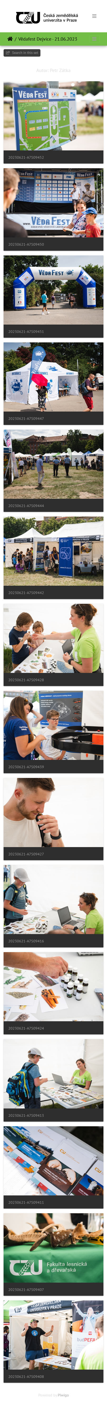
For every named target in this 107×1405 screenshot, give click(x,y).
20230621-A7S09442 (26, 592)
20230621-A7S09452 (26, 157)
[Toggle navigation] (94, 16)
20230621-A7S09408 (26, 1376)
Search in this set (22, 52)
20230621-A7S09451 (26, 331)
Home (10, 39)
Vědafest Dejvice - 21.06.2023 (47, 39)
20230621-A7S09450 (26, 244)
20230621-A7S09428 (26, 680)
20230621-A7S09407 (26, 1289)
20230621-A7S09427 (26, 854)
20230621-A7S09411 (26, 1202)
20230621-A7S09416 (26, 941)
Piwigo (63, 1395)
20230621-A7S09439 (26, 767)
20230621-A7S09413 (26, 1115)
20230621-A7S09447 (26, 418)
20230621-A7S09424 (26, 1028)
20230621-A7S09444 (26, 505)
